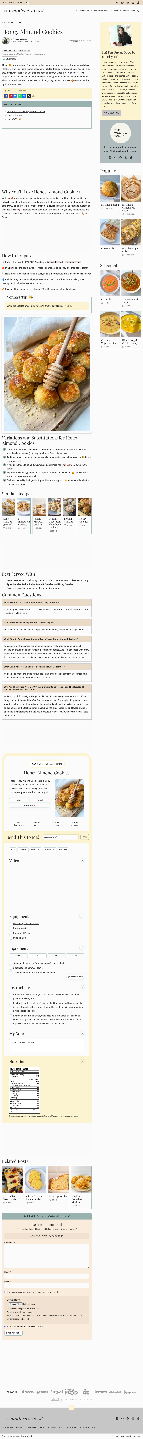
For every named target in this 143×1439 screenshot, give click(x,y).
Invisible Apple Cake (130, 250)
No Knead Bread (110, 204)
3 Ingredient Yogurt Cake (9, 1198)
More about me (111, 113)
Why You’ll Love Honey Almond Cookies (26, 111)
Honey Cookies (83, 520)
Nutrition (63, 850)
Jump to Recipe (9, 51)
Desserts (19, 22)
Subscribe (126, 10)
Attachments (13, 1300)
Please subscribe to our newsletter (23, 1327)
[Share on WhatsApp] (20, 96)
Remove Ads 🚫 (29, 805)
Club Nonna (7, 1428)
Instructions (50, 850)
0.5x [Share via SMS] (18, 956)
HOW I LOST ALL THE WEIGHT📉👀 (16, 3)
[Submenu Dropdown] (120, 10)
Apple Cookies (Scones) (7, 521)
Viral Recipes (98, 10)
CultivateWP (137, 1436)
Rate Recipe (24, 51)
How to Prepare (14, 115)
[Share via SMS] (15, 96)
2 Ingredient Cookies (24, 521)
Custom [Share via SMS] (75, 956)
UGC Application (87, 1428)
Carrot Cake (107, 248)
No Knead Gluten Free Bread (128, 207)
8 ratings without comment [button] (59, 1216)
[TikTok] (138, 2)
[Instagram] (117, 2)
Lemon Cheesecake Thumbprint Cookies (55, 523)
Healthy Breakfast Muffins (77, 1199)
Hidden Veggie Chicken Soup (130, 342)
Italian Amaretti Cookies (38, 521)
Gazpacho (106, 299)
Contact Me (70, 1428)
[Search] (138, 11)
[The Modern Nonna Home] (24, 9)
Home (4, 22)
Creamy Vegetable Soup (109, 342)
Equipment (23, 850)
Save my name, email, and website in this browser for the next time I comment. (36, 1292)
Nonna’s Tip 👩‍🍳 (14, 119)
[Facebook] (127, 2)
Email (7, 1282)
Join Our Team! (55, 1428)
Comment (9, 1243)
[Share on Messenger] (24, 96)
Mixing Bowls (19, 938)
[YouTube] (122, 2)
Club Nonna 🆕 (81, 10)
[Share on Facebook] (6, 96)
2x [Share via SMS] (56, 956)
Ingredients (35, 850)
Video (13, 850)
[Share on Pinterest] (11, 96)
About (133, 10)
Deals (106, 10)
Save (85, 837)
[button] (69, 41)
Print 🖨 (40, 800)
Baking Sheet (19, 928)
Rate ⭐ (19, 800)
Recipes (89, 10)
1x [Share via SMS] (37, 956)
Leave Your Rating (38, 1236)
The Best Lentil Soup (130, 301)
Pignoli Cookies (68, 520)
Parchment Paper (21, 933)
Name (7, 1272)
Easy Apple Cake (58, 1196)
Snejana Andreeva (20, 39)
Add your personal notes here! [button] (23, 1042)
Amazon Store (114, 10)
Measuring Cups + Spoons (26, 923)
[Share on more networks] (29, 96)
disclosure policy (40, 54)
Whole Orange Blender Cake (34, 1198)
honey (30, 968)
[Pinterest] (133, 2)
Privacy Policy (119, 1436)
